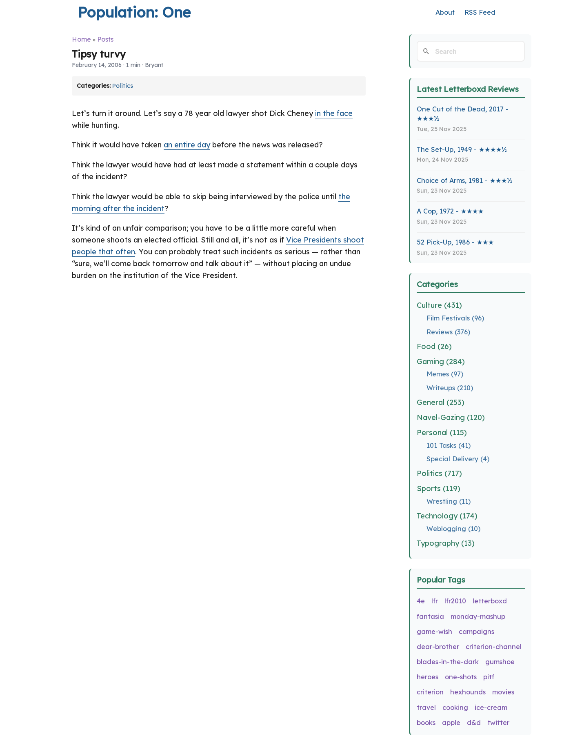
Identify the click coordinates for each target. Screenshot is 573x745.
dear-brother (438, 647)
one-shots (461, 677)
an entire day (187, 144)
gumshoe (500, 662)
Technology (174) (447, 515)
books (426, 722)
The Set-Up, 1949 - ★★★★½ (462, 149)
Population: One (134, 12)
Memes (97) (444, 374)
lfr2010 (455, 601)
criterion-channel (494, 647)
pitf (488, 677)
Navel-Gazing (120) (451, 417)
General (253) (440, 402)
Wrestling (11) (448, 501)
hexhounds (468, 692)
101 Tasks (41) (448, 445)
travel (426, 707)
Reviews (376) (448, 332)
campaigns (476, 631)
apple (451, 722)
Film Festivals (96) (455, 318)
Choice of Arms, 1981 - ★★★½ (464, 180)
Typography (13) (446, 543)
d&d (474, 722)
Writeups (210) (449, 388)
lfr (434, 601)
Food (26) (434, 346)
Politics (122, 85)
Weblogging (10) (453, 529)
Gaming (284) (441, 361)
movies (503, 692)
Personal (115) (442, 432)
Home (81, 39)
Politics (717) (439, 473)
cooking (455, 707)
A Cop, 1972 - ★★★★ (450, 211)
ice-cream (491, 707)
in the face (334, 113)
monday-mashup (478, 616)
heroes (427, 677)
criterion (430, 692)
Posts (105, 39)
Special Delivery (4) (457, 459)
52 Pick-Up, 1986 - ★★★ (455, 242)
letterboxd (490, 601)
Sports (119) (438, 488)
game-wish (434, 631)
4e (421, 601)
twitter (498, 722)
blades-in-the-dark (448, 662)
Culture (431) (439, 305)
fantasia (430, 616)
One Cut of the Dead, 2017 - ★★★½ (463, 113)
